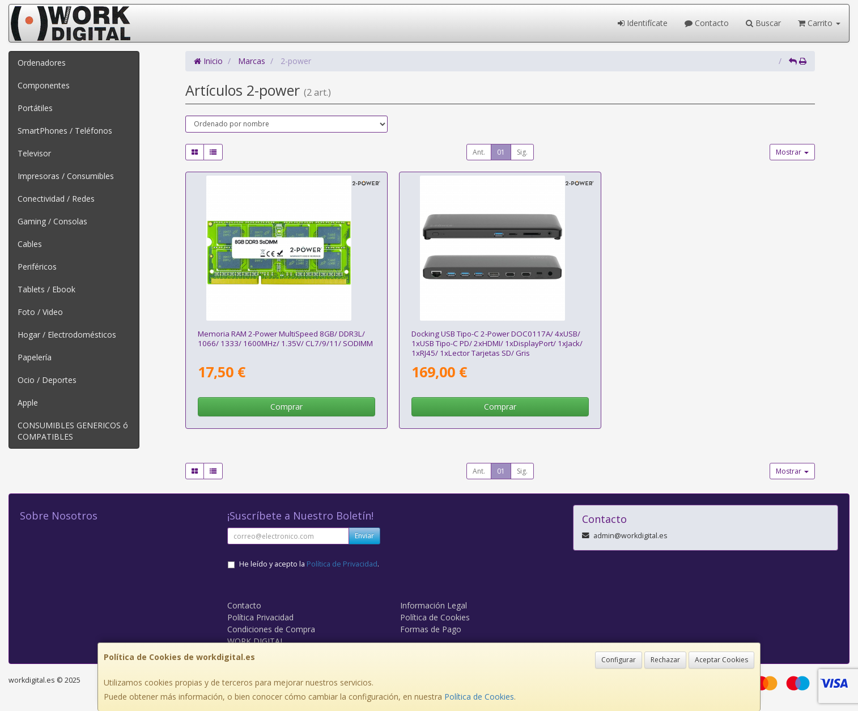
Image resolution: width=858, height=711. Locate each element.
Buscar (763, 23)
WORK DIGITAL (255, 641)
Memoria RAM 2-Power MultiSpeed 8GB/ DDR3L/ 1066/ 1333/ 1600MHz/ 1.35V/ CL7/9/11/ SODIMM (285, 338)
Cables (30, 244)
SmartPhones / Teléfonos (65, 130)
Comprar (286, 406)
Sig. (522, 152)
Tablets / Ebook (46, 289)
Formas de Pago (430, 629)
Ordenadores (42, 62)
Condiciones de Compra (271, 629)
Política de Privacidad (342, 564)
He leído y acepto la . (309, 564)
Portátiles (35, 108)
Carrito (819, 23)
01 (501, 152)
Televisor (34, 153)
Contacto (707, 23)
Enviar (364, 535)
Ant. (479, 152)
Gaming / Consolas (52, 221)
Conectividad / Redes (56, 198)
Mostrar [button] (792, 152)
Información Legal (433, 605)
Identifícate (643, 23)
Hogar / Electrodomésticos (67, 334)
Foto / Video (40, 311)
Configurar (618, 660)
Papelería (35, 357)
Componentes (44, 85)
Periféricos (37, 266)
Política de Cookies (479, 696)
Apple (28, 402)
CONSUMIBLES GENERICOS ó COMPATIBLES (73, 431)
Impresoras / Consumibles (66, 176)
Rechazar (665, 660)
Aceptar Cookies (721, 660)
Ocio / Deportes (47, 379)
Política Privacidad (260, 617)
